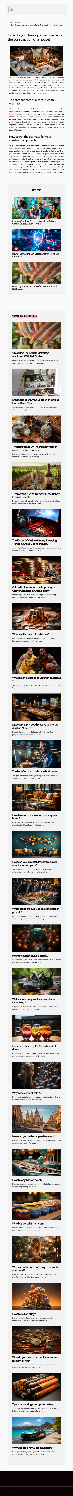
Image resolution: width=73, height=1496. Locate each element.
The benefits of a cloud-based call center (35, 771)
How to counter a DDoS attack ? (30, 955)
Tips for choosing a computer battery (32, 1404)
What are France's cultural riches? (30, 634)
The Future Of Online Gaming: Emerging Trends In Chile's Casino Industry (34, 542)
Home (10, 22)
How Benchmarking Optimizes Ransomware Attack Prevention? (35, 255)
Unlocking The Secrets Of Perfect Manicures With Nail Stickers (34, 287)
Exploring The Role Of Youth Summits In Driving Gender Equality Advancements (34, 222)
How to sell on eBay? (24, 1314)
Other (17, 22)
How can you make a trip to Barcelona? (34, 1136)
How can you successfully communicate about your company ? (34, 863)
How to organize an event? (27, 1180)
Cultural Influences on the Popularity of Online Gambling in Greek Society (33, 589)
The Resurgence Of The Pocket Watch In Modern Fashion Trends (34, 448)
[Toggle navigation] (11, 9)
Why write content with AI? (27, 1093)
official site (14, 117)
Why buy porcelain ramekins (28, 1223)
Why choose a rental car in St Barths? (32, 1447)
